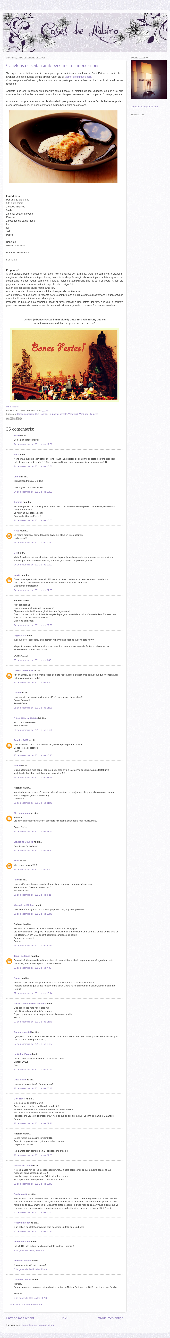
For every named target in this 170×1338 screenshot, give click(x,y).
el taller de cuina (23, 1165)
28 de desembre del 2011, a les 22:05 (33, 1155)
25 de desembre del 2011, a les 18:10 (33, 755)
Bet (16, 553)
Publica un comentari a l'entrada (26, 1304)
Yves (16, 860)
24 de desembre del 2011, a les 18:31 (33, 466)
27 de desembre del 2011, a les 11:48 (33, 1021)
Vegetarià (73, 414)
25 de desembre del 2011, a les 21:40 (33, 803)
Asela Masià (20, 1194)
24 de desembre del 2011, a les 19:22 (33, 564)
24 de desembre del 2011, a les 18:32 (33, 492)
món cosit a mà (22, 1241)
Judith (17, 765)
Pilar (16, 879)
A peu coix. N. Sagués (26, 718)
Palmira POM (21, 740)
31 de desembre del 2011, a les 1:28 (32, 1212)
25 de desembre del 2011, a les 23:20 (33, 850)
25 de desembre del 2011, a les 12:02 (33, 730)
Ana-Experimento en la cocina (30, 1003)
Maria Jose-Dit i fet (24, 905)
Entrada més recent (20, 1318)
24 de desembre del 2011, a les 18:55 (33, 520)
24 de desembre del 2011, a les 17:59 (33, 444)
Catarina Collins (23, 1279)
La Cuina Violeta (23, 1054)
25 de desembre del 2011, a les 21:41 (33, 831)
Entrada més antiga (109, 1318)
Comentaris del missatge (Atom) (38, 1325)
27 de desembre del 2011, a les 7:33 (32, 968)
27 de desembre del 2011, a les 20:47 (33, 1088)
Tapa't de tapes (22, 956)
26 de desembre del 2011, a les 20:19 (33, 945)
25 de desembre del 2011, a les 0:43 (32, 660)
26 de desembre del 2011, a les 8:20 (32, 869)
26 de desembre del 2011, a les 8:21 (32, 895)
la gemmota (20, 635)
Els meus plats (22, 813)
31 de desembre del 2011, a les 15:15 (33, 1231)
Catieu (17, 692)
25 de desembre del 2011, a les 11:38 (33, 707)
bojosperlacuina (22, 1260)
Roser (17, 978)
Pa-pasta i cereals (58, 414)
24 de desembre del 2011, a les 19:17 (33, 542)
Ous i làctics (41, 414)
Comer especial (22, 1032)
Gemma (18, 502)
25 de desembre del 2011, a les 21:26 (33, 777)
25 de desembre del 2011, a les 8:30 (32, 682)
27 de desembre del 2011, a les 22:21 (33, 1123)
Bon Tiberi (19, 1098)
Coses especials (25, 414)
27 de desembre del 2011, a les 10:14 (33, 993)
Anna (17, 454)
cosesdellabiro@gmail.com (144, 106)
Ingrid (17, 575)
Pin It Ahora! (12, 406)
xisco (17, 435)
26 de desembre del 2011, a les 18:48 (33, 914)
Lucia (17, 476)
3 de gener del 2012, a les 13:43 (30, 1269)
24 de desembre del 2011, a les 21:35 (33, 590)
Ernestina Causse (23, 842)
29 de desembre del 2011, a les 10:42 (33, 1184)
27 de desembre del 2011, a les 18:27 (33, 1044)
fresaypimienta (22, 1222)
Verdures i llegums (88, 414)
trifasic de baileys (23, 670)
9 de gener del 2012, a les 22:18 (30, 1298)
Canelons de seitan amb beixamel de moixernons (52, 65)
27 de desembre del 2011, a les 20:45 (33, 1069)
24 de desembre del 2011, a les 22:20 (33, 625)
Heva (16, 530)
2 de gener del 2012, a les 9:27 (29, 1250)
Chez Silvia (20, 1079)
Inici (65, 1318)
